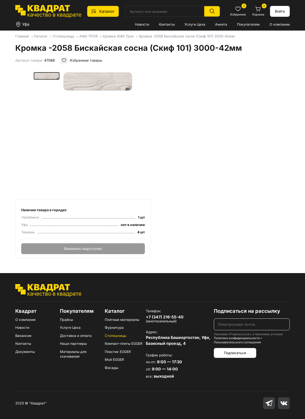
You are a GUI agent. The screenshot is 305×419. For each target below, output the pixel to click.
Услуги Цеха (195, 24)
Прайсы (66, 319)
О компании (280, 24)
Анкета (221, 24)
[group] (97, 134)
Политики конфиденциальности (237, 338)
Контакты (167, 24)
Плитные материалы (122, 319)
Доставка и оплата (76, 335)
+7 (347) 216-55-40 (165, 317)
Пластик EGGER (118, 351)
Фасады (111, 368)
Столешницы (115, 335)
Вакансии (23, 335)
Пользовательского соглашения (237, 342)
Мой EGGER (114, 359)
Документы (25, 351)
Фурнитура (114, 327)
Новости (142, 24)
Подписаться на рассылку (247, 311)
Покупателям (248, 24)
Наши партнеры (73, 343)
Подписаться (235, 353)
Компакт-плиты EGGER (123, 343)
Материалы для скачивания (73, 354)
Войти (280, 11)
